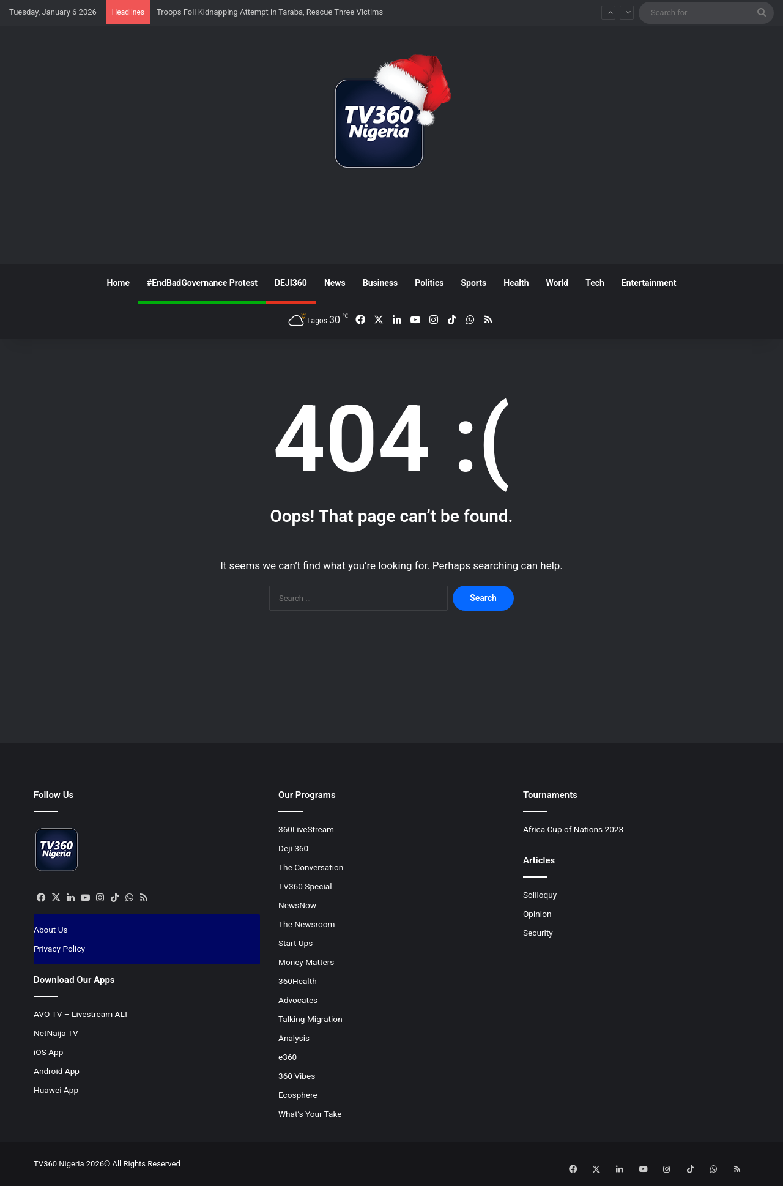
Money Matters (306, 962)
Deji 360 (293, 848)
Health (516, 283)
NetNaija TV (56, 1033)
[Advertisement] (391, 220)
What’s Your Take (310, 1114)
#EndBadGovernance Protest (202, 283)
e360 (287, 1057)
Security (538, 933)
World (557, 283)
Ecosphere (297, 1095)
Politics (429, 283)
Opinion (537, 914)
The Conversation (310, 867)
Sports (473, 283)
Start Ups (295, 943)
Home (118, 283)
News (335, 283)
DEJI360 (291, 283)
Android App (57, 1071)
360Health (297, 981)
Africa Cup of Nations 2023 (573, 829)
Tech (594, 283)
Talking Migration (310, 1019)
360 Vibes (296, 1076)
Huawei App (56, 1090)
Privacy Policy (59, 948)
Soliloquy (540, 895)
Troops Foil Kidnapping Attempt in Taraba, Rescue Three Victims (270, 12)
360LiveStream (306, 829)
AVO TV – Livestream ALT (81, 1014)
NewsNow (297, 905)
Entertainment (649, 283)
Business (380, 283)
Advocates (297, 1000)
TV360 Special (305, 886)
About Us (51, 929)
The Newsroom (306, 924)
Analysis (294, 1038)
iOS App (48, 1052)
